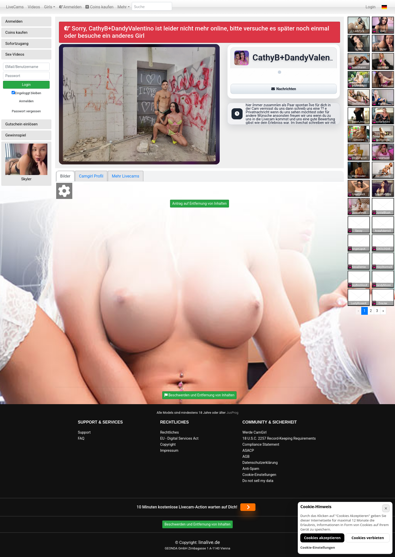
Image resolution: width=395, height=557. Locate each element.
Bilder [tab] (65, 176)
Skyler (26, 179)
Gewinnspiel (15, 135)
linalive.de (209, 542)
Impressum (169, 450)
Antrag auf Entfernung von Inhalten (199, 203)
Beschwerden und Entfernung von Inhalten (197, 524)
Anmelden (70, 7)
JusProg (232, 412)
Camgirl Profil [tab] (91, 176)
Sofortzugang (16, 43)
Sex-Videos (14, 54)
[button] (384, 7)
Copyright (168, 444)
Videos (34, 7)
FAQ (81, 438)
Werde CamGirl (254, 432)
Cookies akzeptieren (322, 537)
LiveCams (15, 7)
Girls (48, 7)
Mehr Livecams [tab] (125, 176)
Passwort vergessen (26, 111)
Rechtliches (169, 432)
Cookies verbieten (367, 537)
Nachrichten (283, 89)
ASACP (248, 450)
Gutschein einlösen (21, 124)
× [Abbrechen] (385, 508)
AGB (245, 457)
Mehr (122, 7)
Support (84, 432)
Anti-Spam (250, 469)
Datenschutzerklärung (260, 463)
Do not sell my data (257, 481)
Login (370, 7)
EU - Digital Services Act (179, 438)
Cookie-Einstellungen (259, 475)
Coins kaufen (99, 7)
